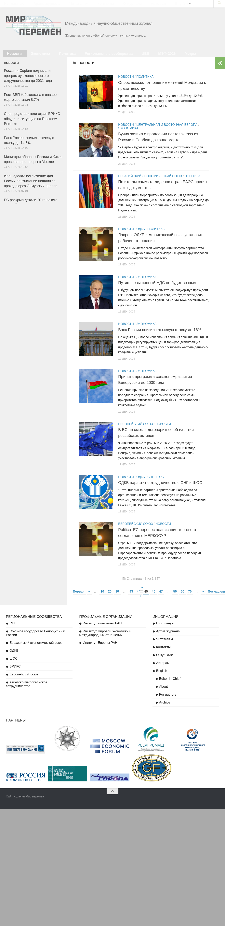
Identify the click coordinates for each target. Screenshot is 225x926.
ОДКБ (140, 234)
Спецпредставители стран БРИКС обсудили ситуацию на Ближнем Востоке (32, 124)
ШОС (160, 483)
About (163, 693)
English (150, 5)
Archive (164, 709)
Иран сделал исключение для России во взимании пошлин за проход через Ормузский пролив (30, 186)
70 (190, 598)
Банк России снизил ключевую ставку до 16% (159, 335)
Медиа (160, 57)
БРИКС (15, 673)
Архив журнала (39, 5)
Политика (56, 57)
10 (102, 598)
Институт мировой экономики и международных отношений (105, 640)
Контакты (88, 5)
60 (182, 598)
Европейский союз (135, 430)
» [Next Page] (203, 598)
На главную (12, 5)
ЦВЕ (123, 57)
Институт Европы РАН (100, 649)
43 (131, 598)
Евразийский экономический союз (150, 181)
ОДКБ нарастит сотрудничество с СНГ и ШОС (160, 489)
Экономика (34, 57)
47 (161, 598)
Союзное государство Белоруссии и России (35, 640)
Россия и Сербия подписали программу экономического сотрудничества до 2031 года (28, 81)
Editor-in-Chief (169, 685)
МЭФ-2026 (141, 57)
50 (175, 598)
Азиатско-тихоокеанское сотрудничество (26, 691)
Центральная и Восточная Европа (166, 129)
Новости (13, 57)
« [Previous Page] (89, 598)
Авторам (132, 5)
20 (110, 598)
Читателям (67, 5)
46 (153, 598)
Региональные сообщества (92, 57)
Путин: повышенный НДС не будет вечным (157, 287)
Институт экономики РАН (102, 630)
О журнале (111, 5)
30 (117, 598)
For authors (167, 701)
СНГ (150, 483)
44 (138, 598)
